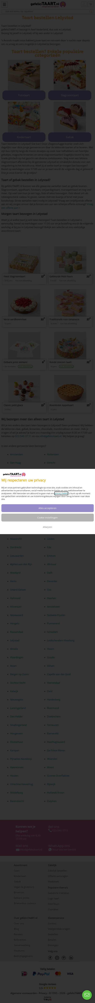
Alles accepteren (47, 508)
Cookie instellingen (47, 517)
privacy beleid (61, 493)
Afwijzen (47, 527)
